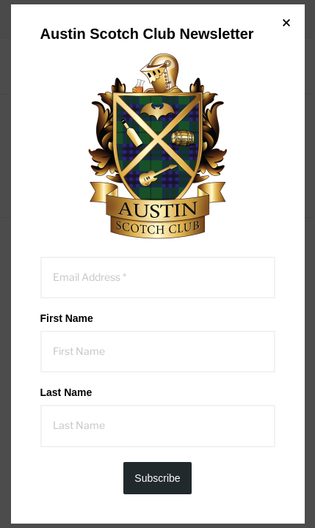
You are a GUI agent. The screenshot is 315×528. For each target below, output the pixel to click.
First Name (66, 318)
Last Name (66, 392)
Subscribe (157, 478)
